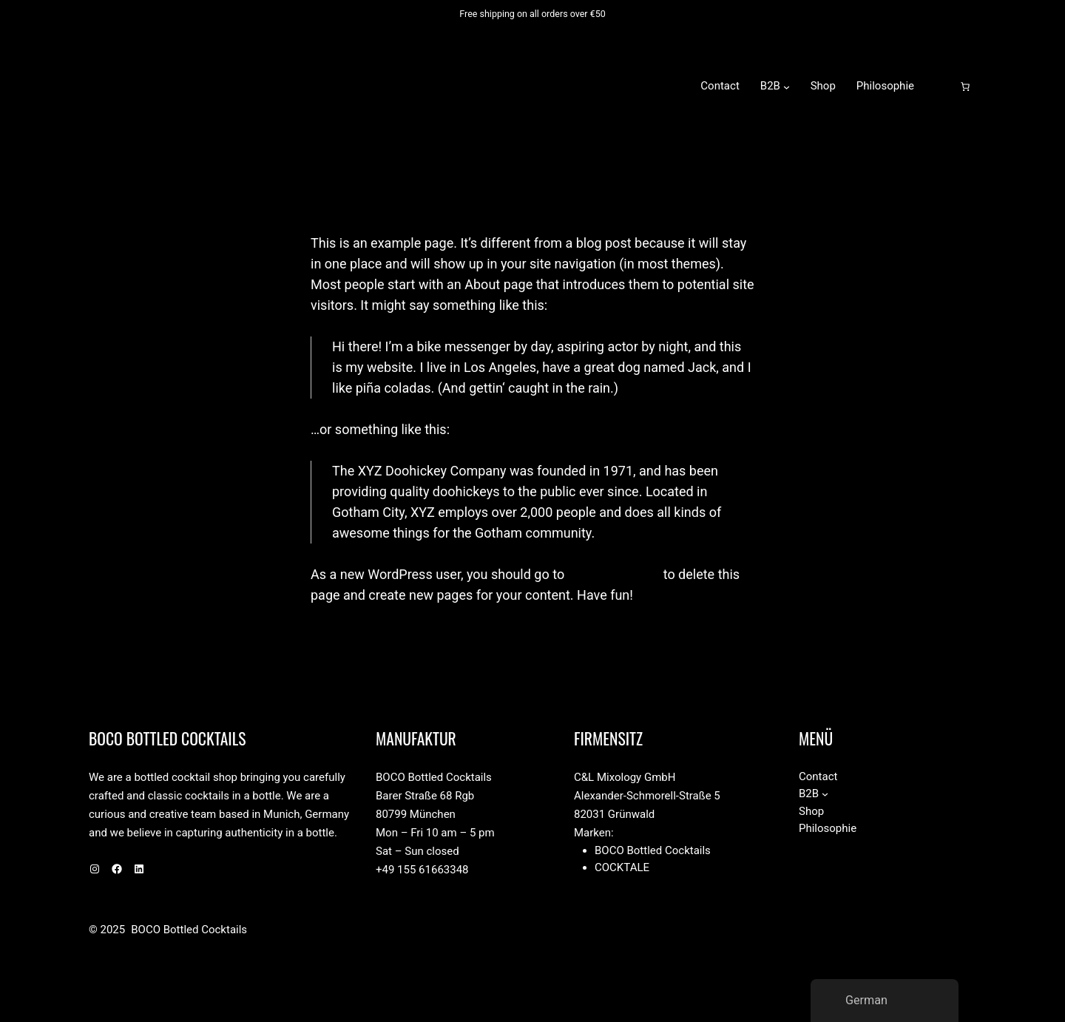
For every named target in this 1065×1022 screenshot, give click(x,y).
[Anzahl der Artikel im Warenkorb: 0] (965, 86)
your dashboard (614, 574)
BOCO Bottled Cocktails (283, 86)
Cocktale (622, 867)
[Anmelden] (941, 86)
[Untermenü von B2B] (786, 86)
